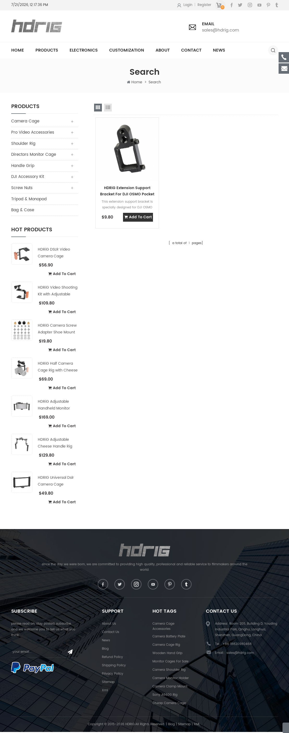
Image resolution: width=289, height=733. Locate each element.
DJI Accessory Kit (27, 177)
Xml (105, 691)
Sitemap (108, 683)
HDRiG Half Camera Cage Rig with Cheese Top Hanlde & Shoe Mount (58, 368)
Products (46, 50)
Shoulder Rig (23, 144)
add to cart (62, 275)
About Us (109, 625)
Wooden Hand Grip (167, 654)
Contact (191, 50)
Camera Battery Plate (168, 637)
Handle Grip (22, 166)
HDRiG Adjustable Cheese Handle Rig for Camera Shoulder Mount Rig (57, 444)
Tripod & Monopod (29, 200)
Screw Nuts (22, 188)
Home (17, 50)
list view (108, 107)
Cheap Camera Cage (169, 704)
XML (197, 725)
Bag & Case (22, 211)
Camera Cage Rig (166, 646)
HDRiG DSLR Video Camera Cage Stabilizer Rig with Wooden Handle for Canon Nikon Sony (55, 253)
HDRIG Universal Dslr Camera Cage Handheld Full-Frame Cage (57, 482)
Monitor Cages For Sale (170, 662)
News (219, 50)
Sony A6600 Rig (164, 696)
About (163, 50)
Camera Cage (25, 121)
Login (187, 5)
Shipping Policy (114, 666)
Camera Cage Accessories (163, 628)
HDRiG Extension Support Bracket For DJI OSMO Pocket (124, 184)
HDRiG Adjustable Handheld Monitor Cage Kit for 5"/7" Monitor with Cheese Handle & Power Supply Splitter (56, 406)
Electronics (84, 50)
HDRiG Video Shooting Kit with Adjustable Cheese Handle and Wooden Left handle (57, 292)
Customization (126, 50)
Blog (105, 650)
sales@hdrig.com (220, 30)
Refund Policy (112, 658)
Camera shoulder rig (169, 671)
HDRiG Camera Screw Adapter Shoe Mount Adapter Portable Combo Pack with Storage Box (57, 330)
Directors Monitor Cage (33, 155)
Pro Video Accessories (32, 132)
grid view (98, 107)
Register (204, 5)
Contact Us (110, 633)
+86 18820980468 (237, 645)
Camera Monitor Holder (170, 679)
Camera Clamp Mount (169, 687)
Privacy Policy (112, 675)
